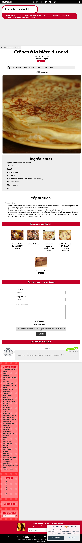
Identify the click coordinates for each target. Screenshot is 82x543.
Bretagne (6, 425)
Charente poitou (8, 433)
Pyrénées (6, 435)
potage (5, 403)
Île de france (7, 431)
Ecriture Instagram (41, 541)
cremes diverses (8, 399)
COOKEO (6, 448)
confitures (6, 413)
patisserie (6, 464)
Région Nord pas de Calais (9, 378)
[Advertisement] (41, 32)
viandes (5, 452)
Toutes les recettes (9, 369)
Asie (4, 373)
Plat (7, 488)
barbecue (6, 407)
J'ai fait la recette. (41, 321)
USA (4, 468)
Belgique (6, 429)
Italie (5, 371)
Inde (4, 440)
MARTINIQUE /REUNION (7, 445)
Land (38, 536)
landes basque (8, 389)
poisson (5, 405)
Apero (8, 492)
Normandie (7, 421)
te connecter (40, 328)
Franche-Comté (8, 423)
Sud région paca (8, 383)
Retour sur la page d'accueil (11, 47)
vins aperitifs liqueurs (7, 410)
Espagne (6, 375)
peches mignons (8, 417)
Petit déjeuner (10, 482)
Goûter (8, 484)
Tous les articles (8, 470)
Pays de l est (7, 442)
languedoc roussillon (6, 392)
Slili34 (27, 536)
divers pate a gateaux (7, 396)
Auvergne (6, 427)
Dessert (8, 490)
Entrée (8, 486)
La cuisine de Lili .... (20, 9)
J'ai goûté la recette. (41, 324)
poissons (6, 456)
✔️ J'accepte (56, 537)
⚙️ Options (72, 537)
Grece (5, 437)
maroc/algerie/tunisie (10, 466)
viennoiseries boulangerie (7, 461)
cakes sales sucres (9, 401)
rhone (5, 387)
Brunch (8, 494)
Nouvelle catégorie (9, 385)
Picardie (6, 381)
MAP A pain (7, 450)
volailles (6, 454)
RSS (45, 536)
